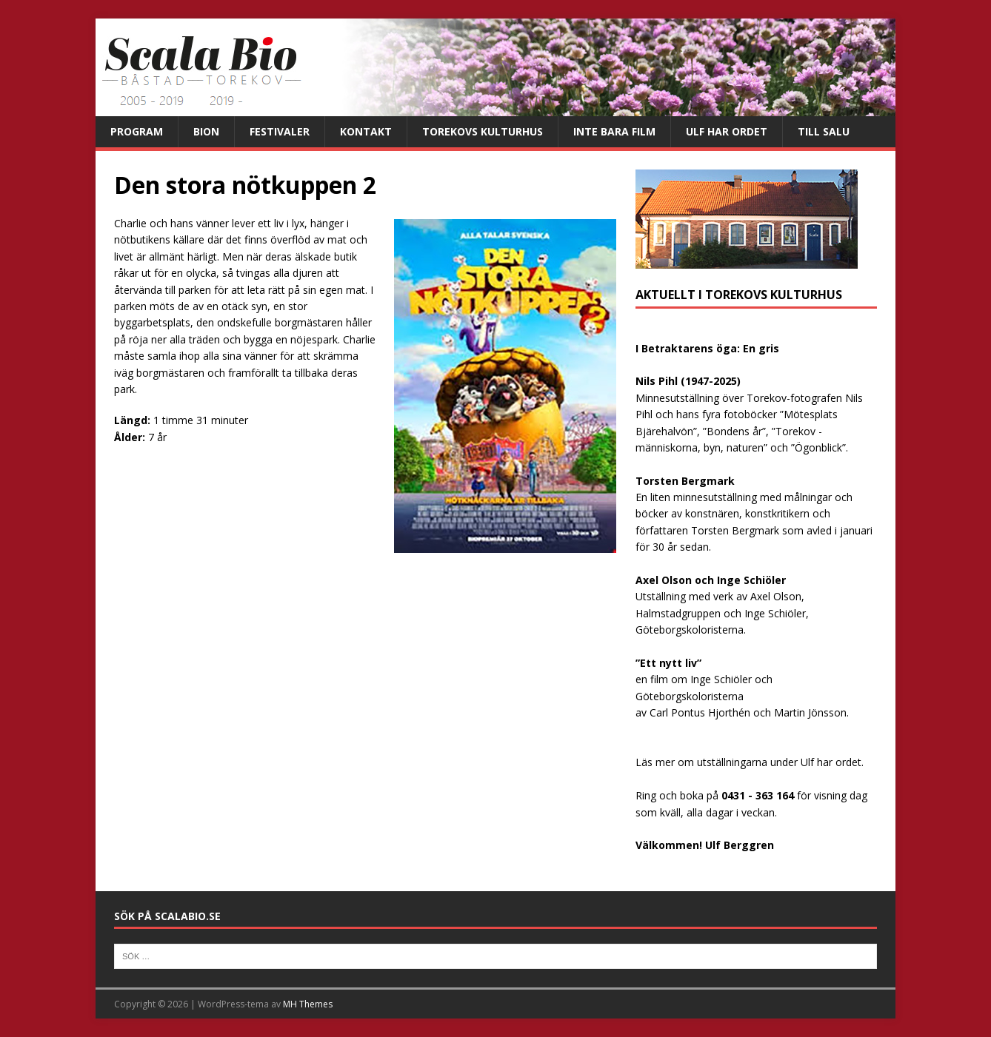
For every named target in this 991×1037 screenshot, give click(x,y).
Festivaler (280, 131)
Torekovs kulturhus (482, 131)
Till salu (824, 131)
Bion (206, 131)
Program (136, 131)
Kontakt (366, 131)
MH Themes (308, 1004)
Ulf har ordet (726, 131)
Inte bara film (614, 131)
